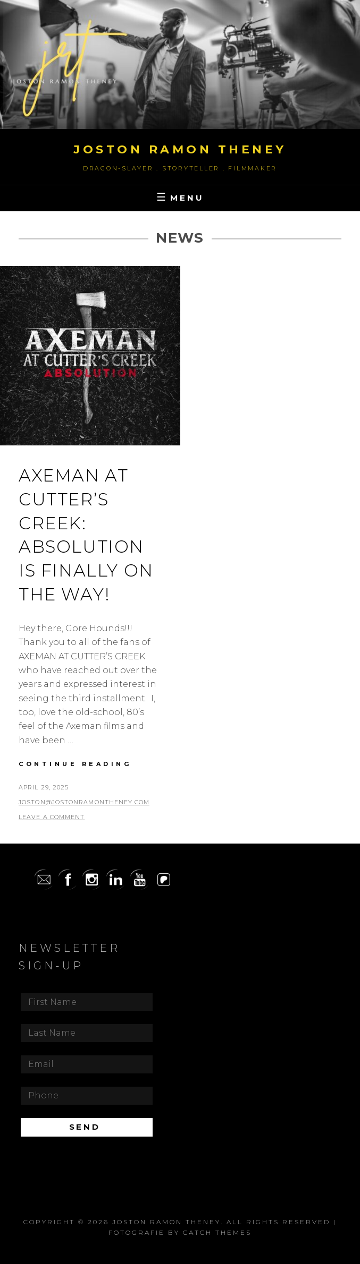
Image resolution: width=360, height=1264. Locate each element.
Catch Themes (217, 1232)
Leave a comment (52, 817)
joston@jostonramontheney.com (84, 802)
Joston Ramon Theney (180, 149)
